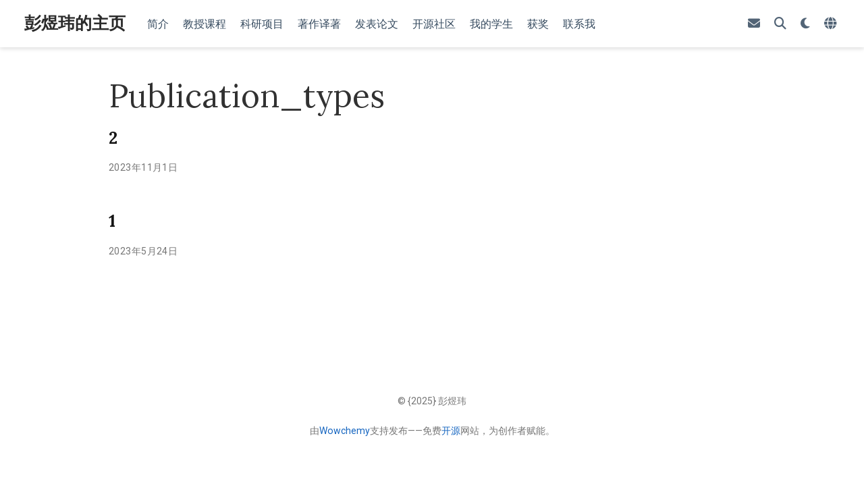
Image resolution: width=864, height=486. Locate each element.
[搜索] (780, 24)
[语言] (832, 24)
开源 (450, 430)
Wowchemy (344, 430)
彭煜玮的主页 (75, 23)
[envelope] (754, 24)
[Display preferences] (805, 24)
